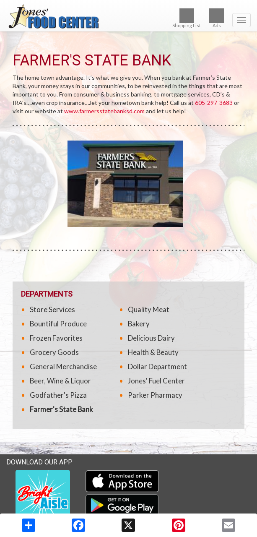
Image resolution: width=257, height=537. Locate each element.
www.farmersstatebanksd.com (104, 111)
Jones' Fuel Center (156, 380)
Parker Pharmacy (155, 395)
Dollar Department (157, 366)
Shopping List (186, 18)
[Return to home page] (128, 16)
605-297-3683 (214, 102)
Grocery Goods (54, 352)
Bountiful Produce (58, 323)
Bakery (139, 323)
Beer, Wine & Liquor (60, 380)
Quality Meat (148, 309)
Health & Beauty (153, 352)
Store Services (52, 309)
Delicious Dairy (151, 338)
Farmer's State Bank (61, 409)
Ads (216, 18)
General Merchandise (63, 366)
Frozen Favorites (56, 338)
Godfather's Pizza (58, 395)
